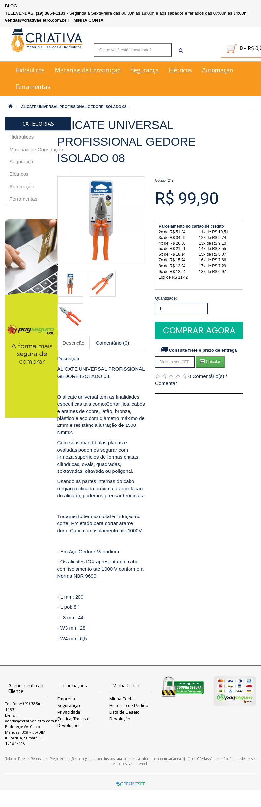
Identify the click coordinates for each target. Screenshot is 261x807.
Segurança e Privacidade (69, 708)
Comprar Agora (199, 330)
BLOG (11, 5)
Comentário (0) (112, 343)
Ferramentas (32, 87)
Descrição (74, 343)
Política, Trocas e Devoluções (73, 722)
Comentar (166, 383)
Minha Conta (121, 699)
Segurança (144, 70)
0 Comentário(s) (206, 376)
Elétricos (180, 70)
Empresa (66, 699)
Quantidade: (166, 298)
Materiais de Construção (88, 70)
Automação (217, 70)
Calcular (210, 361)
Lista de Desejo (124, 712)
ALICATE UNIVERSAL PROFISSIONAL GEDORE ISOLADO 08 (73, 107)
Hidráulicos (30, 70)
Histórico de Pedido (128, 705)
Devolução (119, 718)
